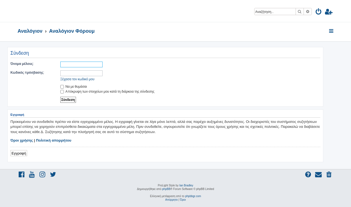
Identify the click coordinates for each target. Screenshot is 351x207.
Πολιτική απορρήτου (53, 140)
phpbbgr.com (193, 196)
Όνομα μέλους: (22, 64)
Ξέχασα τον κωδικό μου (77, 79)
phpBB (166, 189)
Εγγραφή (19, 153)
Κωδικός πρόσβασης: (27, 72)
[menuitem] (319, 12)
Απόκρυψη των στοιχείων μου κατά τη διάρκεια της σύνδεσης (107, 91)
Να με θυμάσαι (73, 86)
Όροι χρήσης (21, 140)
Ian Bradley (186, 185)
